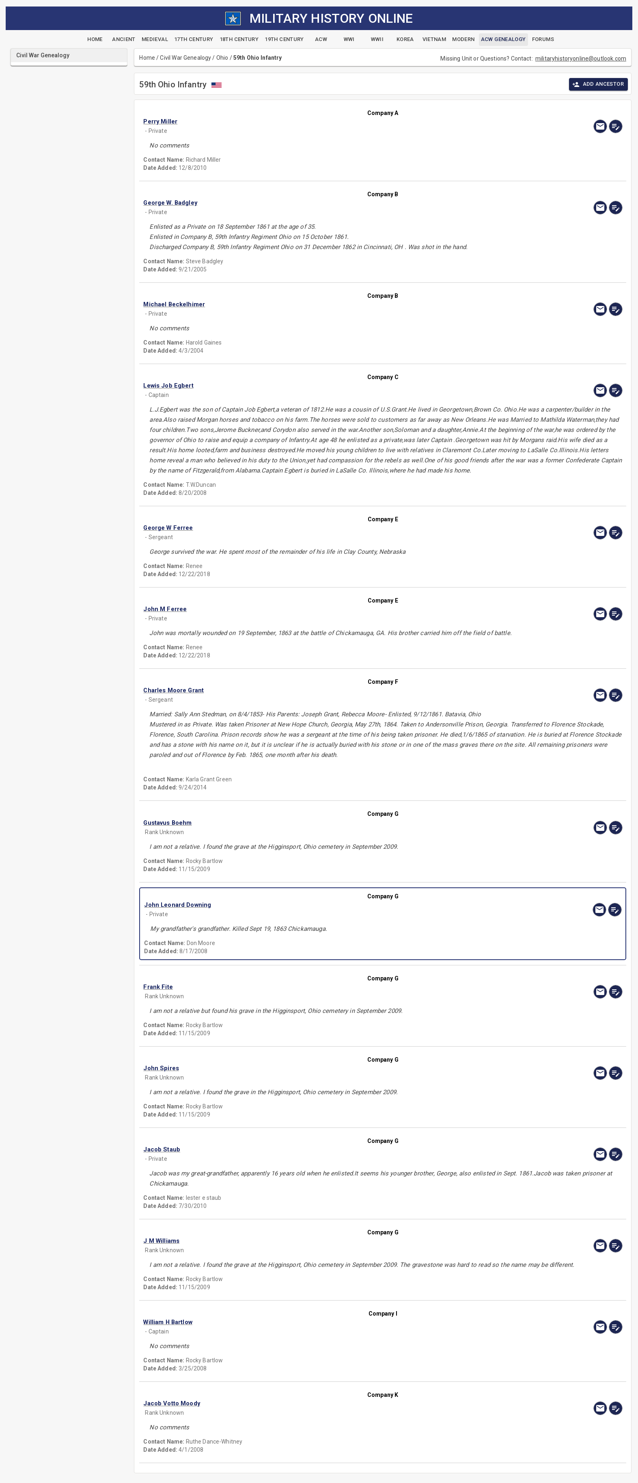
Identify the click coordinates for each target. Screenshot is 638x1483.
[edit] (615, 126)
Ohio (222, 57)
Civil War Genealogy (185, 57)
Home (147, 57)
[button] (310, 121)
